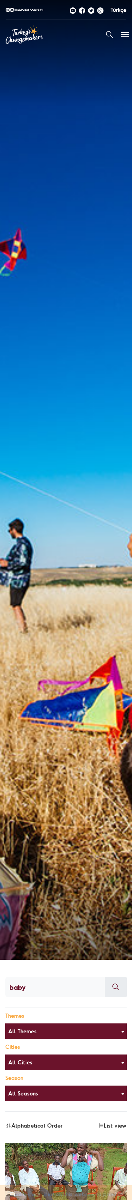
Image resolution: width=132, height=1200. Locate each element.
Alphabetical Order (34, 1125)
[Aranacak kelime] (55, 987)
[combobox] (66, 1031)
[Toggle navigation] (125, 34)
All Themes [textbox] (22, 1031)
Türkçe (118, 9)
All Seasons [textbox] (23, 1093)
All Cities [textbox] (20, 1062)
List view (112, 1125)
